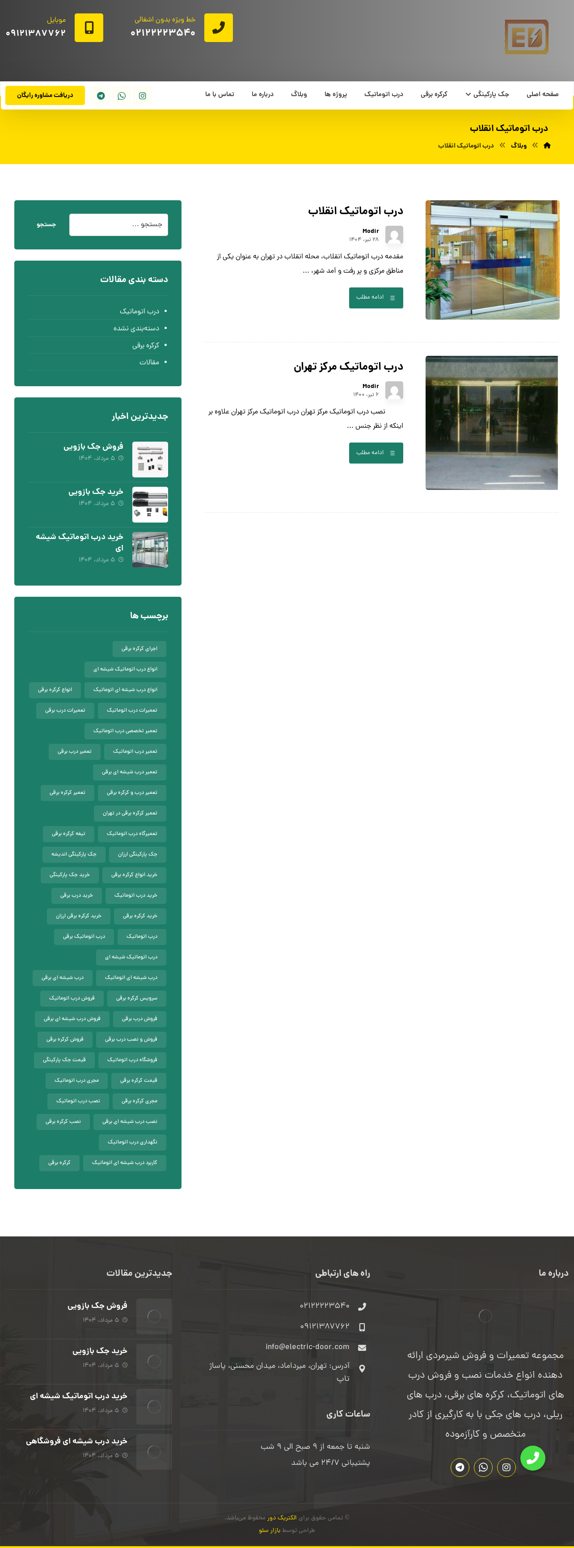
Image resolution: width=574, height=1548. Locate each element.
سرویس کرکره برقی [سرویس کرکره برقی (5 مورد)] (136, 999)
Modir (371, 231)
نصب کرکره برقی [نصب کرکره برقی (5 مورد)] (63, 1122)
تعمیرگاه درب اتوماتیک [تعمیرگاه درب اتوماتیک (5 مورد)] (132, 834)
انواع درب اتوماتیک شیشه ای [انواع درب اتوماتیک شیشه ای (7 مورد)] (125, 670)
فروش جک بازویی (93, 447)
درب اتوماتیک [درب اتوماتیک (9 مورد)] (142, 937)
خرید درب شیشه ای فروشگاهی (76, 1441)
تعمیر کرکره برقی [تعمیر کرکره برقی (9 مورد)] (67, 793)
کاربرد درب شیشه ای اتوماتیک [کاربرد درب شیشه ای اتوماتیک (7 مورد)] (124, 1163)
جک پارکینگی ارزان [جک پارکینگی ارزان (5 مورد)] (137, 855)
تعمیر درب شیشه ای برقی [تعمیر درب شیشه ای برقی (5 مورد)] (129, 772)
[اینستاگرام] (142, 95)
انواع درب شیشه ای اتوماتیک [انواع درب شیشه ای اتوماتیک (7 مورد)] (125, 690)
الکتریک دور (282, 1518)
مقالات (149, 363)
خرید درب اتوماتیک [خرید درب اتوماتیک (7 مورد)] (135, 896)
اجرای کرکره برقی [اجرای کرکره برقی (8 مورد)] (139, 649)
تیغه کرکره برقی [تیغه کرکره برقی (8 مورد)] (68, 834)
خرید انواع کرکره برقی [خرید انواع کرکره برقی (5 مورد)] (134, 875)
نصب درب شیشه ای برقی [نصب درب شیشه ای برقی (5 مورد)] (129, 1122)
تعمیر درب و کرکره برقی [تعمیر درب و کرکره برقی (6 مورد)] (132, 793)
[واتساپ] (121, 95)
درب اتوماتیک (139, 312)
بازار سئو (269, 1530)
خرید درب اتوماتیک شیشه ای (79, 543)
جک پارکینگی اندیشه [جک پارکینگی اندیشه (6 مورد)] (74, 855)
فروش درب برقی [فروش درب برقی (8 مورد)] (139, 1019)
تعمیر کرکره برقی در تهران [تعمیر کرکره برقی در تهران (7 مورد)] (130, 814)
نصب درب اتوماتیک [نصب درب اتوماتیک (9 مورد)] (78, 1101)
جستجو (46, 225)
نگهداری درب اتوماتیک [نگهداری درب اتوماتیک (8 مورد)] (132, 1143)
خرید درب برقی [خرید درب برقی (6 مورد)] (76, 896)
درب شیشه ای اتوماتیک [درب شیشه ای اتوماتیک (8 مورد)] (131, 978)
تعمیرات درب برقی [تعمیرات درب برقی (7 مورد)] (65, 711)
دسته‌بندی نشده (136, 329)
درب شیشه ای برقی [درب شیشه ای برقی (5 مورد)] (63, 978)
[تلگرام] (100, 95)
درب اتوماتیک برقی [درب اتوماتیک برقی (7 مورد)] (84, 937)
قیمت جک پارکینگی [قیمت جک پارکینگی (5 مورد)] (64, 1060)
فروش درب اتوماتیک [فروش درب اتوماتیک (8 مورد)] (72, 999)
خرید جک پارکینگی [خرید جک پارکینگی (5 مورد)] (70, 875)
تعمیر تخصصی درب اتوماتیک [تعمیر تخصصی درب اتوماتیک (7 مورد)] (125, 731)
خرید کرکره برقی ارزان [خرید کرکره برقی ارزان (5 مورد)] (78, 916)
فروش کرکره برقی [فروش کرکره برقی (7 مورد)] (65, 1040)
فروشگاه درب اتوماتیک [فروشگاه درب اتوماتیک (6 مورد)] (132, 1060)
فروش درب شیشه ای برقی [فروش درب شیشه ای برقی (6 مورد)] (72, 1019)
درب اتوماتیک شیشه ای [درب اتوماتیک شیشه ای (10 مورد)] (131, 957)
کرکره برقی (145, 346)
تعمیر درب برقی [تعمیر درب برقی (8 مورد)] (75, 752)
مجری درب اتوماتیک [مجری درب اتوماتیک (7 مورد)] (77, 1081)
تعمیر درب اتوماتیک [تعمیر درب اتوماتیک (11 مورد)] (135, 752)
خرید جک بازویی (95, 492)
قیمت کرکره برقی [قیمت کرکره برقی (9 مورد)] (138, 1081)
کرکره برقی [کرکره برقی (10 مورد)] (59, 1163)
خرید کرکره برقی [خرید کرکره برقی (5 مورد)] (140, 916)
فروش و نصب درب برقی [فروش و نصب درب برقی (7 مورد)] (131, 1040)
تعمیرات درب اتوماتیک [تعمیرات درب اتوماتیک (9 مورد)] (132, 711)
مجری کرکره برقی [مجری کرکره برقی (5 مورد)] (139, 1101)
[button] (532, 1458)
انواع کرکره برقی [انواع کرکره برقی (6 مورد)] (55, 690)
